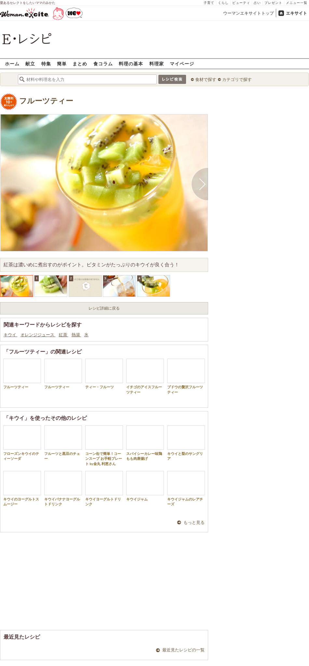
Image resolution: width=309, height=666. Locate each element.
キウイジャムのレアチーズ (186, 488)
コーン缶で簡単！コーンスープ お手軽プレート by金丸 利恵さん (104, 445)
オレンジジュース (37, 334)
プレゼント (273, 3)
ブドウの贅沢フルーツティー (186, 376)
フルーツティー (46, 101)
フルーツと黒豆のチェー (63, 442)
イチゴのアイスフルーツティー (145, 376)
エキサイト (296, 13)
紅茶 (63, 334)
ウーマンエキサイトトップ (248, 13)
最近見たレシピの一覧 (183, 649)
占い (257, 3)
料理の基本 (131, 63)
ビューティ (241, 3)
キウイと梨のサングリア (186, 442)
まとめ (80, 63)
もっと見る (194, 522)
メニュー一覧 (296, 3)
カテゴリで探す (237, 79)
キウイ (10, 334)
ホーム (12, 63)
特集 (46, 63)
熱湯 (76, 334)
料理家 (156, 63)
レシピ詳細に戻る (104, 308)
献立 (30, 63)
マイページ (182, 63)
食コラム (103, 63)
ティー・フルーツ (104, 374)
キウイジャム (145, 486)
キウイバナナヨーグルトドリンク (63, 488)
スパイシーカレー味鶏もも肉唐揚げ (145, 442)
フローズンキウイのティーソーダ (22, 442)
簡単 (62, 63)
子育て (209, 3)
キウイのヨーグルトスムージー (22, 488)
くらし (223, 3)
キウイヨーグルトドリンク (104, 488)
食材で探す (205, 79)
